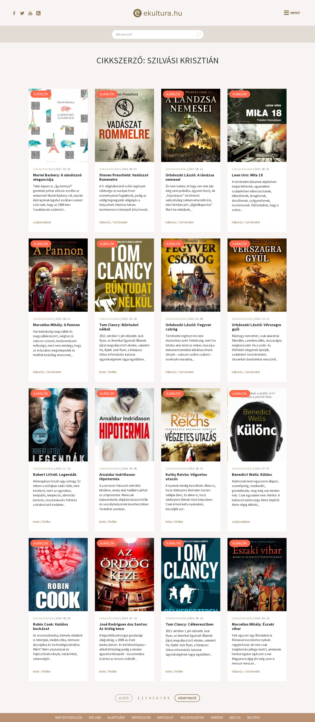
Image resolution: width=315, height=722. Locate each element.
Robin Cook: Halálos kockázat (50, 626)
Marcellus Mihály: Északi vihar (253, 626)
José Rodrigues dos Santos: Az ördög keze (123, 626)
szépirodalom (42, 222)
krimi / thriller (108, 372)
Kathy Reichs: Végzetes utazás (186, 476)
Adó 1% (235, 717)
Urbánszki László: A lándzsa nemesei (190, 177)
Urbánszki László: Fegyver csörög (188, 327)
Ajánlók (41, 94)
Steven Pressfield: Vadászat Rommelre (124, 177)
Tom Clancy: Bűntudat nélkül (119, 327)
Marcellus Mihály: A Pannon (56, 324)
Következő (187, 698)
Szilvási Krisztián (43, 169)
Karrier (217, 717)
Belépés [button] (253, 717)
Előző (124, 698)
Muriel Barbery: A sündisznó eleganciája (57, 177)
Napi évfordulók (68, 717)
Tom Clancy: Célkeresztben (190, 624)
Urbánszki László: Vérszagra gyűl (256, 327)
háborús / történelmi (113, 222)
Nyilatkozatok (192, 717)
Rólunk (95, 717)
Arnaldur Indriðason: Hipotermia (117, 476)
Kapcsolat (165, 717)
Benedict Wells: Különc (252, 474)
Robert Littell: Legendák (55, 474)
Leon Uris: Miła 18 (247, 174)
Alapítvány (116, 717)
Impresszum (140, 717)
